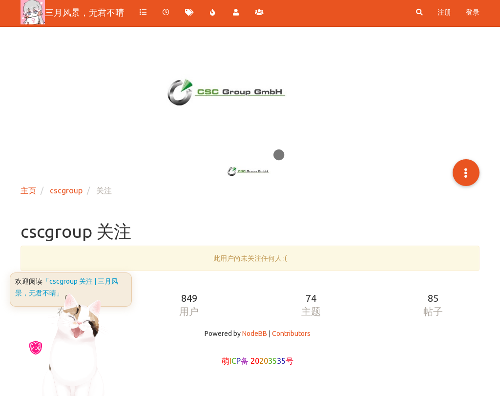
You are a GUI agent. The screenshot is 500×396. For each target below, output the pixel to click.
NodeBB (254, 333)
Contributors (291, 333)
